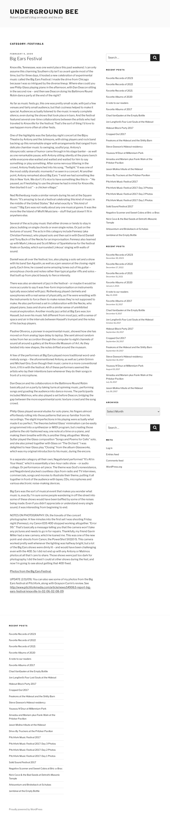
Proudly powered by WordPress (25, 809)
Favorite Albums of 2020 (119, 96)
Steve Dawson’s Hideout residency (124, 146)
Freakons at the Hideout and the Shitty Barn (129, 140)
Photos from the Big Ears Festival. (30, 571)
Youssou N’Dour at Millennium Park (124, 152)
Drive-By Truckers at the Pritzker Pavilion (128, 175)
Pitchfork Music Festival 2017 (122, 181)
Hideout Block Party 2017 (119, 127)
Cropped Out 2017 (116, 134)
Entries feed (112, 454)
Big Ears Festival (26, 58)
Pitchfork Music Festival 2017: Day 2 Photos (129, 193)
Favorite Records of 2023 (119, 78)
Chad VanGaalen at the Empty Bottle (125, 115)
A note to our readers (117, 102)
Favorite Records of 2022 (119, 84)
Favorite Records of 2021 (119, 90)
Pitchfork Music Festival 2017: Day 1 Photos (129, 200)
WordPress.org (114, 466)
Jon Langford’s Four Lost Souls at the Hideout (129, 121)
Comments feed (114, 460)
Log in (109, 448)
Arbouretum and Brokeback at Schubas (127, 228)
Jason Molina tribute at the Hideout (124, 169)
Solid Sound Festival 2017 (119, 206)
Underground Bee (44, 11)
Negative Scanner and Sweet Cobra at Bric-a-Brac (133, 212)
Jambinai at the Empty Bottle (121, 235)
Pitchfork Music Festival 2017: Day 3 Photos (129, 187)
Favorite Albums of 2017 (119, 109)
